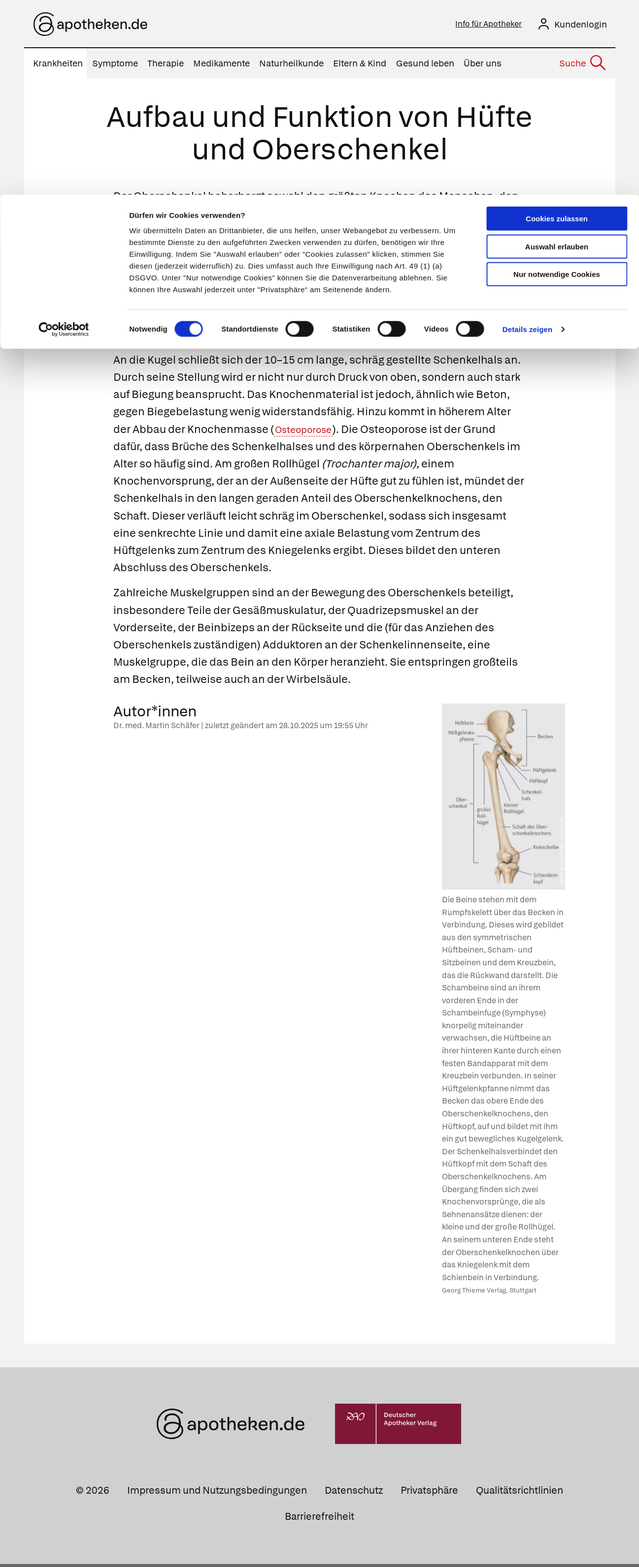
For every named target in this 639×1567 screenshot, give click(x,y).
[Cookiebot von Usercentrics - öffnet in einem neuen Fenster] (64, 134)
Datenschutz (354, 1493)
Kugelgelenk (316, 285)
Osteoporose (308, 432)
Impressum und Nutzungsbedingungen (217, 1493)
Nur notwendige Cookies (556, 79)
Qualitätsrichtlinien (519, 1493)
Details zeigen (527, 134)
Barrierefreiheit (319, 1519)
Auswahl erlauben (556, 52)
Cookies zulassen (557, 24)
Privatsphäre (429, 1493)
